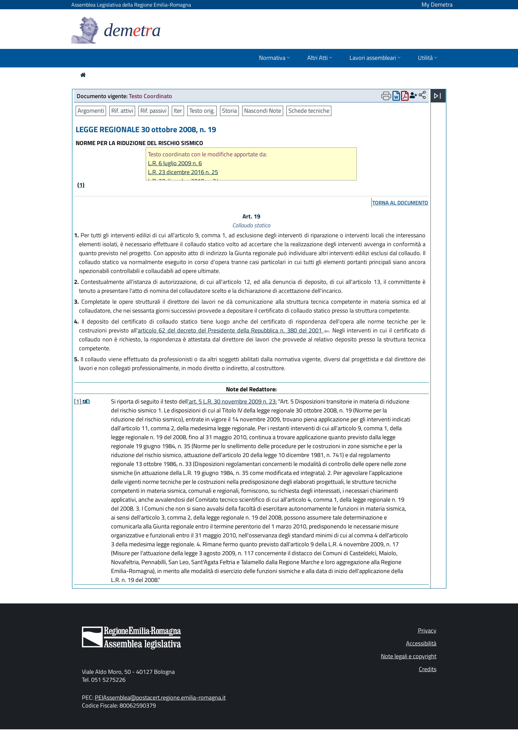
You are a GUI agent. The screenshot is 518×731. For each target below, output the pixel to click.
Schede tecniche (308, 110)
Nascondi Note (262, 110)
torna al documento (400, 203)
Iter (178, 110)
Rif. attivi (122, 110)
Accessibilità (421, 643)
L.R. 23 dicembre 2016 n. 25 (183, 172)
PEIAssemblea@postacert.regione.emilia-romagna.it (160, 697)
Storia (229, 110)
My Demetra (437, 4)
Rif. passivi (153, 110)
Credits (427, 669)
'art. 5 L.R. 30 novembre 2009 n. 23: (232, 401)
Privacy (427, 630)
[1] (78, 401)
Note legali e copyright (408, 656)
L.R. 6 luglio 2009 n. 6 (175, 163)
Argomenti (91, 110)
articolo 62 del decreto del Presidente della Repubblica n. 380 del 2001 (233, 330)
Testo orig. (202, 110)
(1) (81, 184)
